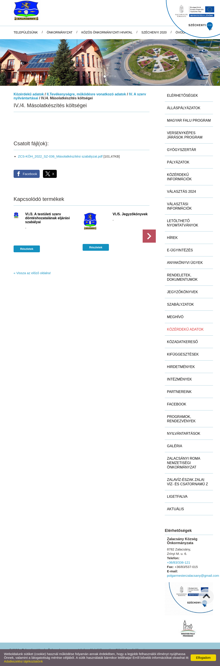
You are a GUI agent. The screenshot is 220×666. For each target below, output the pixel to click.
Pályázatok (178, 162)
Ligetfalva (177, 496)
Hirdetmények (181, 367)
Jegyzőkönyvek (182, 292)
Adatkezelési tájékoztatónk (23, 661)
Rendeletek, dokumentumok (182, 277)
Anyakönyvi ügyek (185, 263)
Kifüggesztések (183, 354)
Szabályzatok (180, 304)
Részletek (26, 249)
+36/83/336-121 (178, 562)
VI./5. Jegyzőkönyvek (130, 214)
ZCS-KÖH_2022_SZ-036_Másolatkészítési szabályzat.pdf (60, 156)
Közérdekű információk (179, 177)
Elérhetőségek (182, 95)
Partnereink (179, 392)
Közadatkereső (182, 342)
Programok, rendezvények (181, 419)
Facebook (176, 404)
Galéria (174, 446)
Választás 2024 (181, 191)
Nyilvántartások (183, 433)
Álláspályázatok (183, 108)
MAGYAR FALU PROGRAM (189, 120)
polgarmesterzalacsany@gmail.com (193, 575)
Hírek (172, 238)
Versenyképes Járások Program (184, 135)
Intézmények (179, 379)
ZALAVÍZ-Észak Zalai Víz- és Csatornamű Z (187, 482)
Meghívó (175, 317)
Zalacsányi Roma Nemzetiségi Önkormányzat (183, 463)
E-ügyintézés (180, 250)
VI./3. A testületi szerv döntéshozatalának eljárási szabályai (47, 218)
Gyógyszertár (181, 150)
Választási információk (179, 206)
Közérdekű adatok (29, 94)
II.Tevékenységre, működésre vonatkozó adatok (86, 94)
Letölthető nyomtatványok (182, 223)
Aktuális (175, 509)
